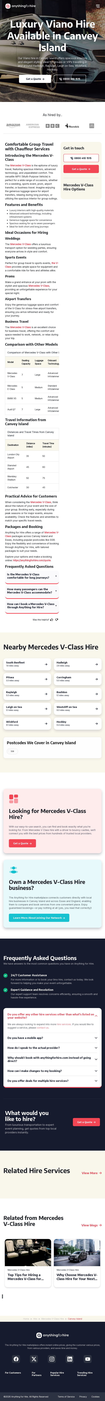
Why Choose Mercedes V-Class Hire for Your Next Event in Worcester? (77, 1277)
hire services (64, 1024)
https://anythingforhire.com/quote (32, 560)
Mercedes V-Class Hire (19, 1270)
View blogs (91, 1225)
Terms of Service (66, 1396)
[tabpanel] (27, 1263)
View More (92, 1173)
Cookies (95, 1396)
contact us (43, 1027)
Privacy (83, 1396)
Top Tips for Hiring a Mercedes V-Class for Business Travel (24, 1277)
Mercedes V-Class (20, 165)
